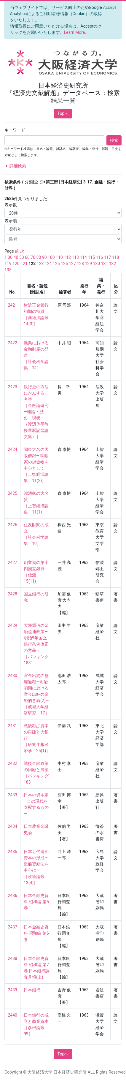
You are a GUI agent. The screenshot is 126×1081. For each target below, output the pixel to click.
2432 (12, 763)
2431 (12, 725)
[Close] (109, 7)
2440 (12, 1015)
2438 (12, 958)
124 (48, 263)
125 (56, 263)
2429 (12, 625)
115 (91, 257)
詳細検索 (15, 166)
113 (75, 257)
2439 (12, 990)
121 (24, 263)
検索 (114, 140)
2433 (12, 794)
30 (10, 257)
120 (16, 263)
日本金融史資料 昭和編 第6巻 (36, 933)
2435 (12, 851)
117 (107, 257)
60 (27, 257)
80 (38, 257)
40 (16, 257)
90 (44, 257)
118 (115, 257)
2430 (12, 675)
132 (112, 263)
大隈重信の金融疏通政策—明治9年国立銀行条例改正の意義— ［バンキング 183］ (38, 644)
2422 (12, 342)
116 (99, 257)
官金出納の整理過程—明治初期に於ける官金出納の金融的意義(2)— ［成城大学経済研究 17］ (36, 694)
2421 (12, 305)
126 (64, 263)
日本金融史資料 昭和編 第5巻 (36, 901)
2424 (12, 449)
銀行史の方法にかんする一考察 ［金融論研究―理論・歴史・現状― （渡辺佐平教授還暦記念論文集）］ (36, 411)
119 (8, 263)
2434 (12, 826)
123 (40, 263)
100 (51, 257)
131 (104, 263)
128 (80, 263)
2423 (12, 386)
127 (72, 263)
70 (33, 257)
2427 (12, 562)
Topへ (63, 113)
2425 (12, 493)
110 (59, 257)
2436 (12, 895)
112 (67, 257)
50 (21, 257)
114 (83, 257)
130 (96, 263)
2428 (12, 594)
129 (88, 263)
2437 (12, 927)
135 (8, 269)
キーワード (14, 130)
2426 (12, 524)
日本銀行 (32, 990)
